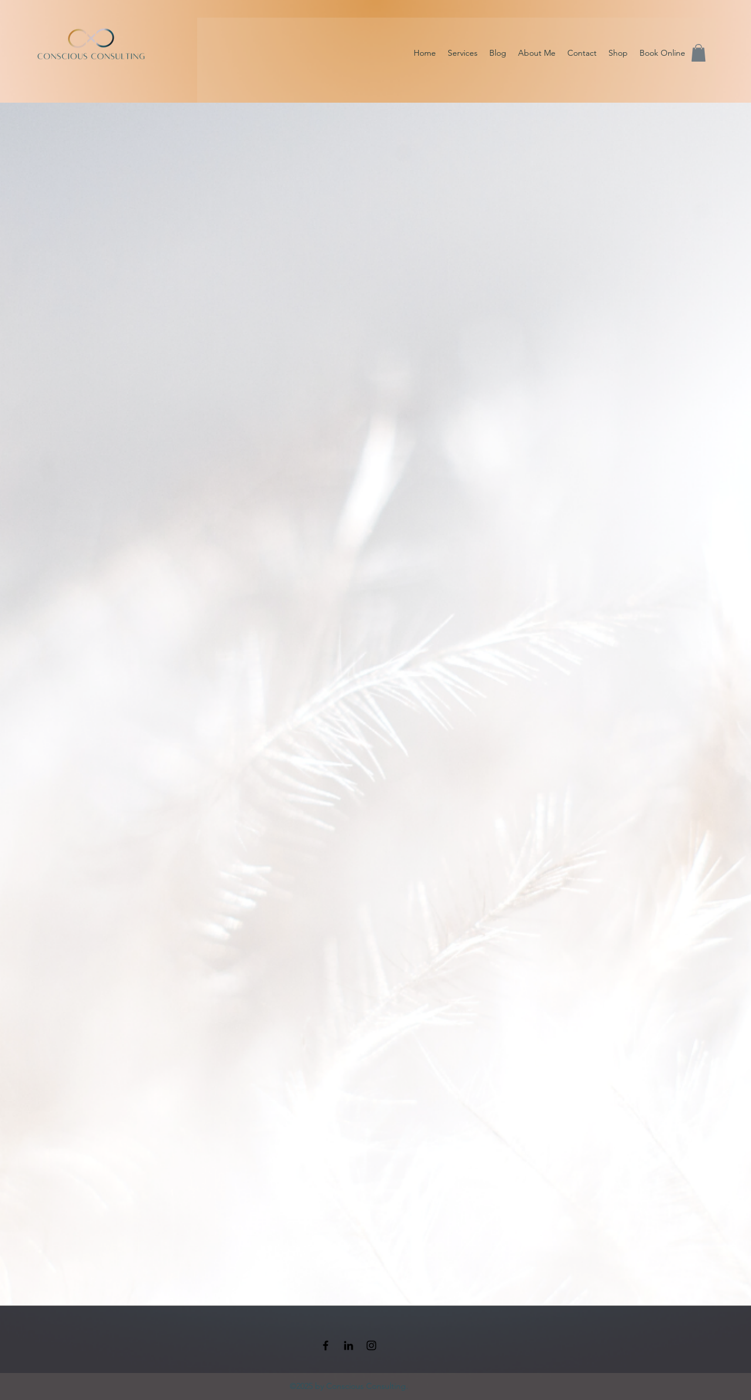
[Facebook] (325, 1345)
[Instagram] (371, 1345)
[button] (698, 53)
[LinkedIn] (348, 1345)
